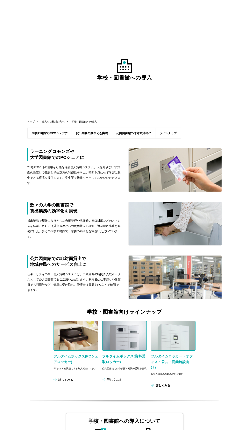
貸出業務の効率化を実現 (92, 133)
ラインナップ (168, 133)
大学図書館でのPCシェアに (50, 133)
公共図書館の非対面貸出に (133, 133)
